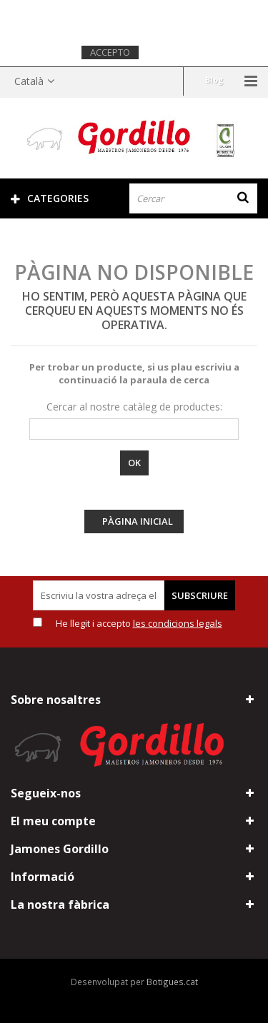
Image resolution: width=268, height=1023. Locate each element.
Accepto (110, 52)
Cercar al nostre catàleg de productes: (134, 406)
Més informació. (184, 52)
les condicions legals (177, 623)
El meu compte (53, 821)
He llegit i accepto (139, 623)
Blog (214, 79)
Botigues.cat (172, 981)
